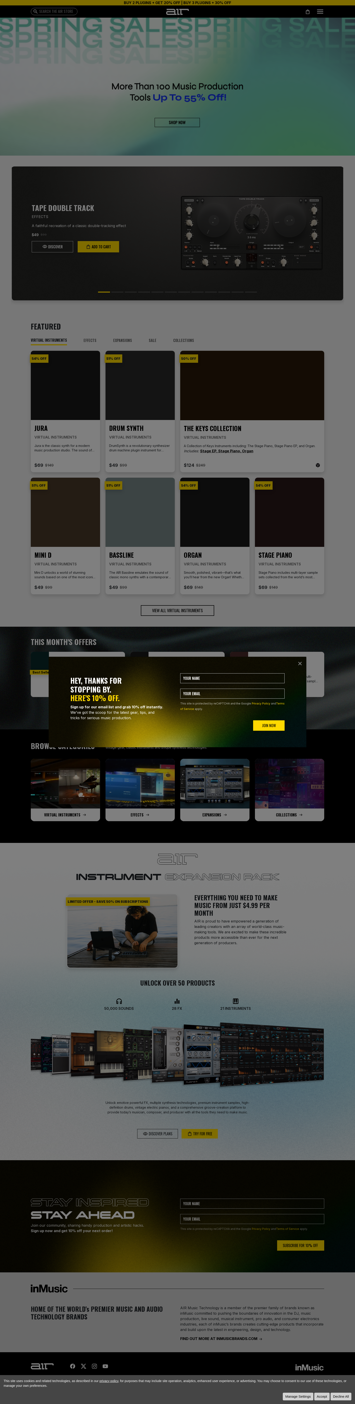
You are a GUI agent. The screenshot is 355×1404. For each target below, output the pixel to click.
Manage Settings (298, 1396)
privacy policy (108, 1381)
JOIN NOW (269, 725)
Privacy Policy (261, 703)
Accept (322, 1396)
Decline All (341, 1396)
